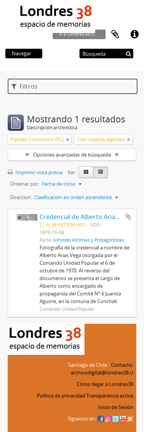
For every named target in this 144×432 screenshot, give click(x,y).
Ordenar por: (25, 183)
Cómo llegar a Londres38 (105, 384)
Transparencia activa (109, 395)
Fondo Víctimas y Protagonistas (91, 240)
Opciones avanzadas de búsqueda (72, 154)
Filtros (25, 86)
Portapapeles (115, 34)
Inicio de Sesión (115, 407)
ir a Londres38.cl (76, 34)
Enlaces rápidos (134, 34)
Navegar (21, 53)
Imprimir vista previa (35, 172)
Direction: (21, 197)
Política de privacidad (61, 395)
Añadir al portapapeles (128, 217)
